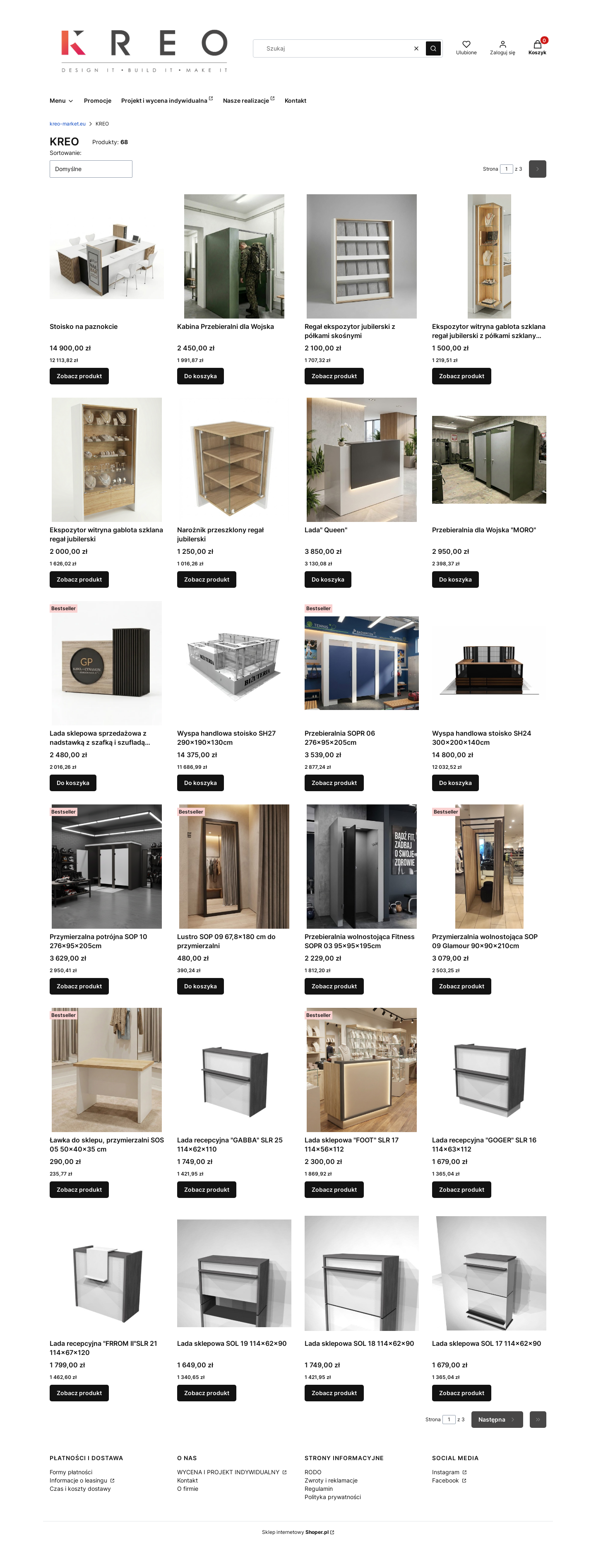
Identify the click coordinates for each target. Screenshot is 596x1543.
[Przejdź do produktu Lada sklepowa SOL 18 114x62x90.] (362, 1273)
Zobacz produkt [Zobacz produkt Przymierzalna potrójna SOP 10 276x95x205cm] (79, 986)
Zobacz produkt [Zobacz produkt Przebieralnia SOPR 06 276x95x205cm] (334, 782)
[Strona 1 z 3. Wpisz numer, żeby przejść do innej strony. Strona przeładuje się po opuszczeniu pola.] (506, 169)
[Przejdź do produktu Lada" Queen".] (362, 460)
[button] (433, 48)
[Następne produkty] (497, 1419)
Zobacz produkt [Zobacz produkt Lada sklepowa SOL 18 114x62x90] (334, 1392)
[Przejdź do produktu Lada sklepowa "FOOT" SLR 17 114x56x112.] (362, 1070)
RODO (313, 1471)
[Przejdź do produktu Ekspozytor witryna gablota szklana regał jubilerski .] (107, 460)
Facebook (446, 1480)
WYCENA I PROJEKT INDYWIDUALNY (229, 1471)
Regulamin (319, 1488)
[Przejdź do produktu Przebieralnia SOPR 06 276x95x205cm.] (362, 663)
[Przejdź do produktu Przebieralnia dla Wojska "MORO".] (489, 460)
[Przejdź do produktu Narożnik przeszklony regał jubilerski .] (234, 460)
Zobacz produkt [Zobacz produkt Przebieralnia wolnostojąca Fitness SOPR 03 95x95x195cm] (334, 986)
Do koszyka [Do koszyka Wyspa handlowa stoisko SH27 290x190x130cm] (200, 782)
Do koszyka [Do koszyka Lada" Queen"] (328, 579)
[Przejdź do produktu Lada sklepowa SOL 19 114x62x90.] (234, 1273)
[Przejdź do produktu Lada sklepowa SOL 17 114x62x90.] (489, 1273)
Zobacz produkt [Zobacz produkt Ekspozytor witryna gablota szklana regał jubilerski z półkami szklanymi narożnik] (461, 375)
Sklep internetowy (295, 1532)
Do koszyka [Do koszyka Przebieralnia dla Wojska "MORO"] (455, 579)
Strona (490, 169)
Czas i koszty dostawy (80, 1488)
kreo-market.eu (68, 124)
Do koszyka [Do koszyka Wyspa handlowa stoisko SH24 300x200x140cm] (455, 782)
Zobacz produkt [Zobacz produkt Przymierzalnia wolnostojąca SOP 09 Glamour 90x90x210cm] (461, 986)
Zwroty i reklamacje (331, 1480)
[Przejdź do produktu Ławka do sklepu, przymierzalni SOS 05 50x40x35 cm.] (107, 1070)
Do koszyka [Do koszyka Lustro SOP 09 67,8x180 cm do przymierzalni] (200, 986)
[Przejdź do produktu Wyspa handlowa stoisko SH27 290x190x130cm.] (234, 663)
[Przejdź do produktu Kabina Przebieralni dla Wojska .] (234, 256)
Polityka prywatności (333, 1496)
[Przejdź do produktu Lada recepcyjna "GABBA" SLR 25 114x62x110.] (234, 1070)
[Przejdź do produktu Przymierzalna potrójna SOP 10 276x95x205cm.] (107, 866)
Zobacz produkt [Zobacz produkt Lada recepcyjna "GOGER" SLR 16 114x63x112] (461, 1189)
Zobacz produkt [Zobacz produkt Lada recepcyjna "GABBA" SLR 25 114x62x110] (206, 1189)
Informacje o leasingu (79, 1480)
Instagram (446, 1471)
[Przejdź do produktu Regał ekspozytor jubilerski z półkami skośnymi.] (362, 256)
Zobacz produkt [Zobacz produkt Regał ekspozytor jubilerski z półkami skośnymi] (334, 375)
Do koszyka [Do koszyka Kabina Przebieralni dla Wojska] (200, 375)
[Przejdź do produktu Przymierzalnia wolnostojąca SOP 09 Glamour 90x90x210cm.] (489, 866)
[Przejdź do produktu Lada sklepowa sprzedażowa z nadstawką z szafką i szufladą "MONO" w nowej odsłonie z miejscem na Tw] (107, 663)
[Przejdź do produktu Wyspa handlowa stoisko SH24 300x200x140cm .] (489, 663)
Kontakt (187, 1480)
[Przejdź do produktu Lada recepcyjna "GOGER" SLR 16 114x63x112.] (489, 1070)
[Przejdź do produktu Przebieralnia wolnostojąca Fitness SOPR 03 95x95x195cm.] (362, 866)
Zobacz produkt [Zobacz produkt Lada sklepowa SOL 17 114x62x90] (461, 1392)
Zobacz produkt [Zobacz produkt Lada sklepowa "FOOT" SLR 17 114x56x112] (334, 1189)
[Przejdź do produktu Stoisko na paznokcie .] (107, 256)
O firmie (187, 1488)
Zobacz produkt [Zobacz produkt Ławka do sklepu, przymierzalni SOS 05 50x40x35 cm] (79, 1189)
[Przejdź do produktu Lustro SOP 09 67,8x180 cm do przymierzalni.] (234, 866)
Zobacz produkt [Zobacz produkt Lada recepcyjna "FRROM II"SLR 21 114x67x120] (79, 1392)
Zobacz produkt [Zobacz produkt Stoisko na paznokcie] (79, 375)
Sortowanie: (66, 152)
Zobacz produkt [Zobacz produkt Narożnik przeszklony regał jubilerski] (206, 579)
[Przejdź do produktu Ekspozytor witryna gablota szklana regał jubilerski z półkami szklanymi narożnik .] (489, 256)
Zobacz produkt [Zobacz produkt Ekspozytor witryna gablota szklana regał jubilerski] (79, 579)
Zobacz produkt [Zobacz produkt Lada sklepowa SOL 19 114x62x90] (206, 1392)
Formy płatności (71, 1471)
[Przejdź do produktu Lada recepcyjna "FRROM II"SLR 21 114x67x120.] (107, 1273)
